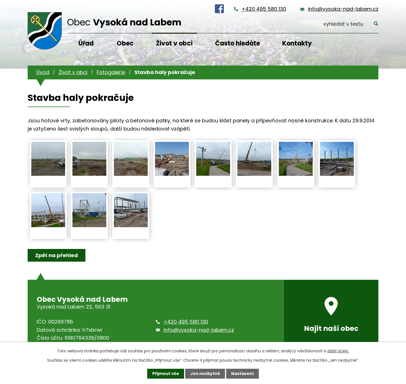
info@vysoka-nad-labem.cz (343, 8)
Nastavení (242, 373)
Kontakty (297, 43)
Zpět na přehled (56, 255)
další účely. (338, 351)
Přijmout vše (165, 373)
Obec (125, 43)
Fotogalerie (111, 72)
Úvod (42, 72)
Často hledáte (237, 43)
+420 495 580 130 (264, 8)
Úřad (86, 43)
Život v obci (174, 43)
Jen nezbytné (205, 373)
